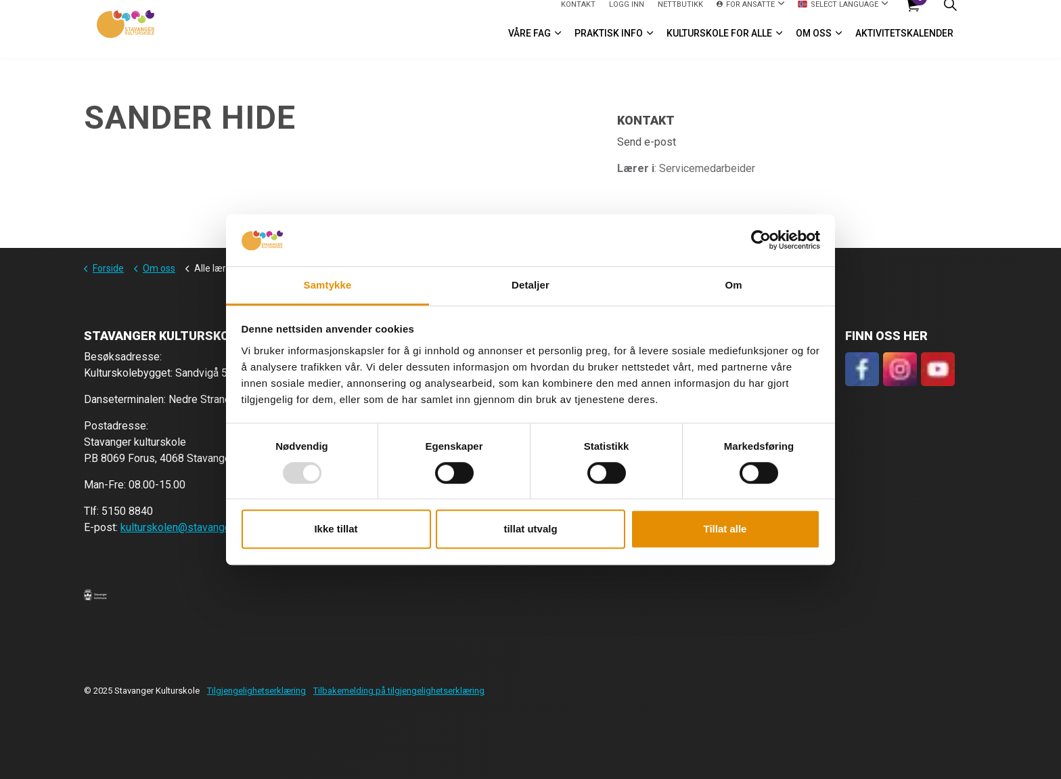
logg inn (626, 13)
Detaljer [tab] (530, 285)
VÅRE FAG (529, 43)
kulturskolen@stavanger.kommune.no (207, 527)
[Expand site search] (950, 14)
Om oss (814, 43)
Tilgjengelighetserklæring (256, 691)
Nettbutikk (680, 13)
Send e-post (646, 141)
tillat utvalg (530, 528)
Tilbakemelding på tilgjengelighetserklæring (398, 691)
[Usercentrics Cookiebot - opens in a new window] (761, 240)
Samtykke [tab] (328, 285)
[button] (95, 595)
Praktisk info (608, 43)
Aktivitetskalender (904, 43)
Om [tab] (733, 285)
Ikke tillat (335, 528)
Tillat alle (725, 528)
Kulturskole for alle (719, 43)
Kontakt (578, 13)
